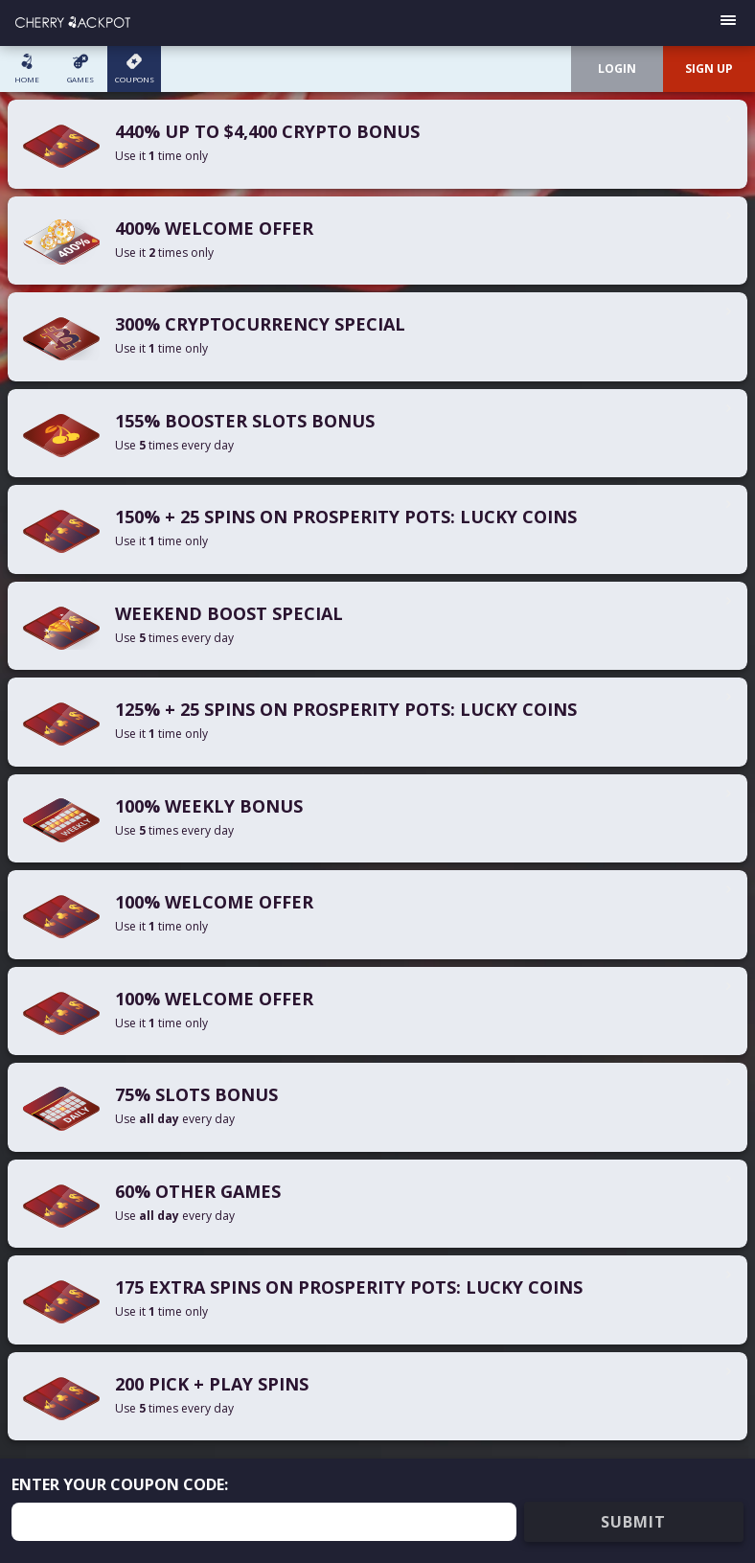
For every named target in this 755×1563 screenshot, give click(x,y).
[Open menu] (728, 22)
